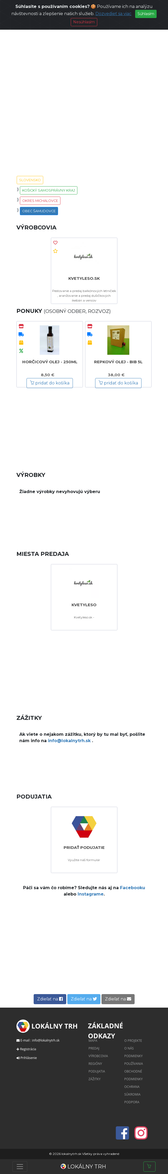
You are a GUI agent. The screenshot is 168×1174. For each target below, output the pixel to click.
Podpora (131, 1102)
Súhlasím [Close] (146, 13)
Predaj (94, 1048)
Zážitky (94, 1079)
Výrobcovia (98, 1056)
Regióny (95, 1063)
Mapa (93, 1040)
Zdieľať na (50, 999)
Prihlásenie (28, 1058)
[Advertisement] (84, 425)
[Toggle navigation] (19, 1166)
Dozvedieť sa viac (113, 13)
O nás (129, 1048)
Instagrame (91, 894)
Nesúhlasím (84, 22)
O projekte (133, 1040)
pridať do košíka (49, 383)
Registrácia (28, 1049)
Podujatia (97, 1071)
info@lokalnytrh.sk (70, 740)
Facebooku (132, 887)
